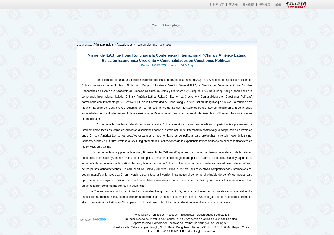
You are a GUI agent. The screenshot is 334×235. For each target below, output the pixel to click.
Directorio (221, 214)
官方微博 (248, 4)
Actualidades (125, 44)
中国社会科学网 (295, 4)
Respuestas (187, 214)
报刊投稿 (264, 4)
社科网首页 (217, 4)
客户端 (233, 4)
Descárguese (205, 214)
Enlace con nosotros (165, 214)
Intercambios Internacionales (153, 44)
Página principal (103, 44)
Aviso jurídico (142, 214)
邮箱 (278, 4)
